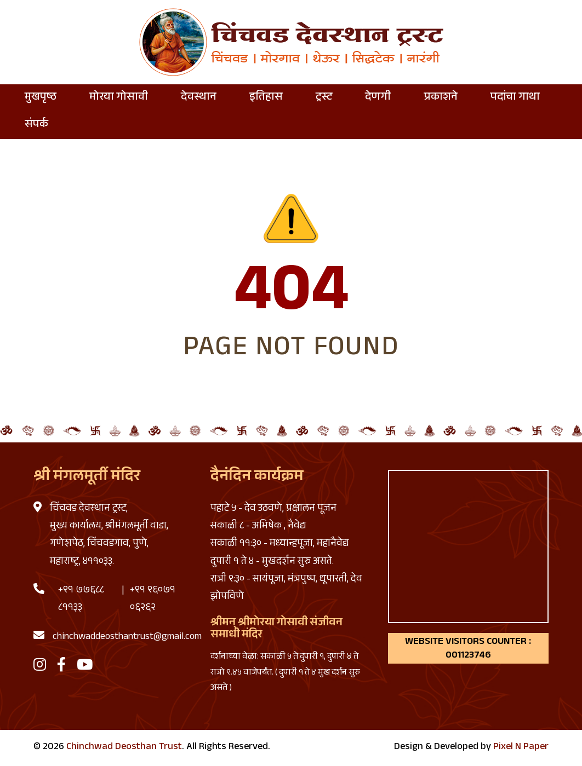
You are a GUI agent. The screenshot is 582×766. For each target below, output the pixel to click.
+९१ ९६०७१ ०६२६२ (152, 600)
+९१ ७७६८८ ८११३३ (81, 600)
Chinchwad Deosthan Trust (124, 747)
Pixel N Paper (521, 747)
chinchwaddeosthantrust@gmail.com (127, 637)
